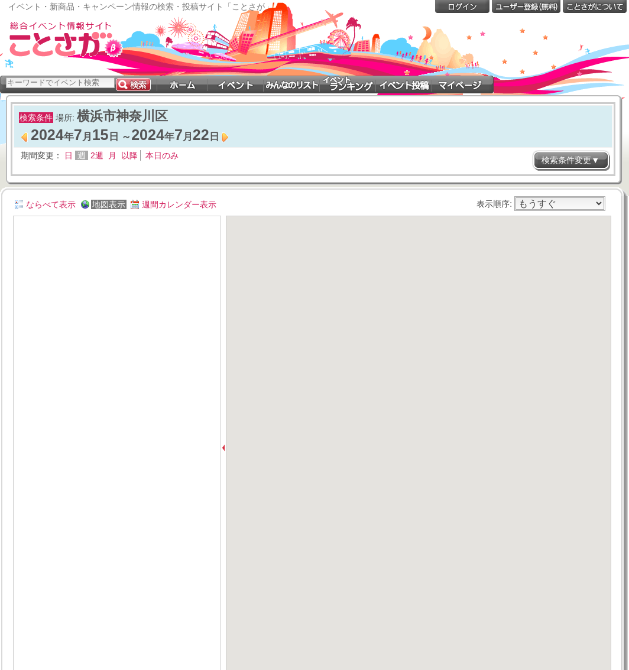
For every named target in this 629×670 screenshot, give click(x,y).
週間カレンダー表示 (179, 204)
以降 (129, 155)
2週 (96, 155)
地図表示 (108, 204)
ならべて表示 (51, 204)
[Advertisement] (408, 46)
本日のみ (162, 155)
